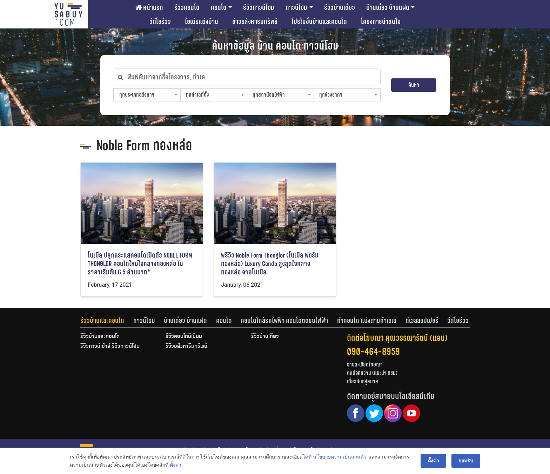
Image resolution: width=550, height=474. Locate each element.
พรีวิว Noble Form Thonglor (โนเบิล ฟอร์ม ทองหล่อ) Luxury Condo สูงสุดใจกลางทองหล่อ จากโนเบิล (269, 263)
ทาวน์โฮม (296, 7)
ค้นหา (413, 85)
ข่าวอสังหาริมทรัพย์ (254, 21)
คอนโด (219, 7)
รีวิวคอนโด (187, 7)
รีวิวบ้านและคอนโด (102, 320)
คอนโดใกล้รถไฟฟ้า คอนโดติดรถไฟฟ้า (284, 320)
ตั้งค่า (175, 465)
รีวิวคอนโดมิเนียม (184, 336)
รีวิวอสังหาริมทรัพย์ (186, 346)
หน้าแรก (149, 7)
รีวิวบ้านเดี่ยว (339, 7)
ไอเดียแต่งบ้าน (201, 21)
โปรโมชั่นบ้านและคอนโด (319, 21)
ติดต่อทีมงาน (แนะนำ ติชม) (372, 373)
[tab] (106, 320)
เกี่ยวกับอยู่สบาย (362, 381)
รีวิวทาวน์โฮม (258, 7)
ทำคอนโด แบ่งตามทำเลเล (366, 320)
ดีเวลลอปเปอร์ (421, 320)
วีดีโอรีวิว (160, 21)
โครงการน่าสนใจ (381, 21)
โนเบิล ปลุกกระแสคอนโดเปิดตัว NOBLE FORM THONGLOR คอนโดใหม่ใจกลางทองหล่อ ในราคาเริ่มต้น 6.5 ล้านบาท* (140, 263)
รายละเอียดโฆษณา (365, 365)
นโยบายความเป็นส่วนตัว (340, 457)
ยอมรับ (465, 460)
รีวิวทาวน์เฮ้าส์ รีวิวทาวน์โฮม (110, 346)
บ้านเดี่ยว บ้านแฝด (387, 7)
